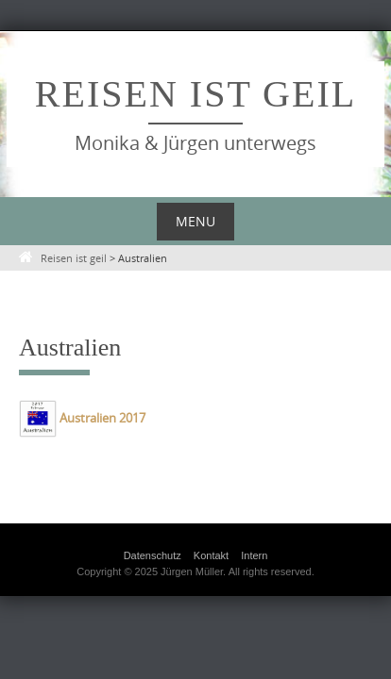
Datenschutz (152, 555)
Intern (254, 555)
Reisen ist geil (195, 94)
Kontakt (211, 555)
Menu (195, 221)
